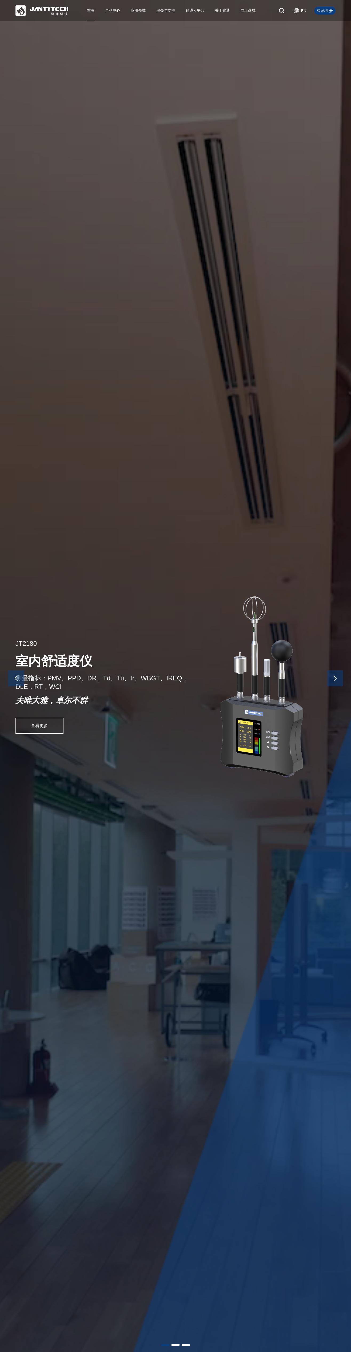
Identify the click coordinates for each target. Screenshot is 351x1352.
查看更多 (39, 725)
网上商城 (248, 10)
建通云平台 (195, 10)
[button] (165, 1345)
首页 (90, 10)
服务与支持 (165, 10)
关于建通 (222, 10)
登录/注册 (325, 11)
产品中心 (112, 10)
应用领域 (138, 10)
